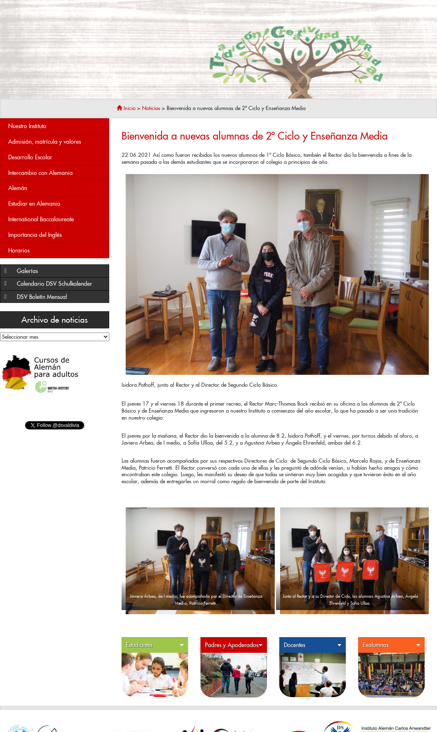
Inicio (126, 108)
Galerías (61, 271)
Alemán (56, 188)
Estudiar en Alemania (34, 203)
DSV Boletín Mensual (61, 297)
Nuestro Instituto (56, 126)
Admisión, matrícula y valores (56, 141)
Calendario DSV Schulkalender (54, 283)
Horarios (56, 250)
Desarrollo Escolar (56, 157)
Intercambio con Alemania (56, 173)
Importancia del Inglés (56, 235)
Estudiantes (155, 645)
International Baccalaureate (56, 219)
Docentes (313, 645)
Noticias (151, 108)
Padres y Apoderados (234, 645)
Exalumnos (392, 645)
